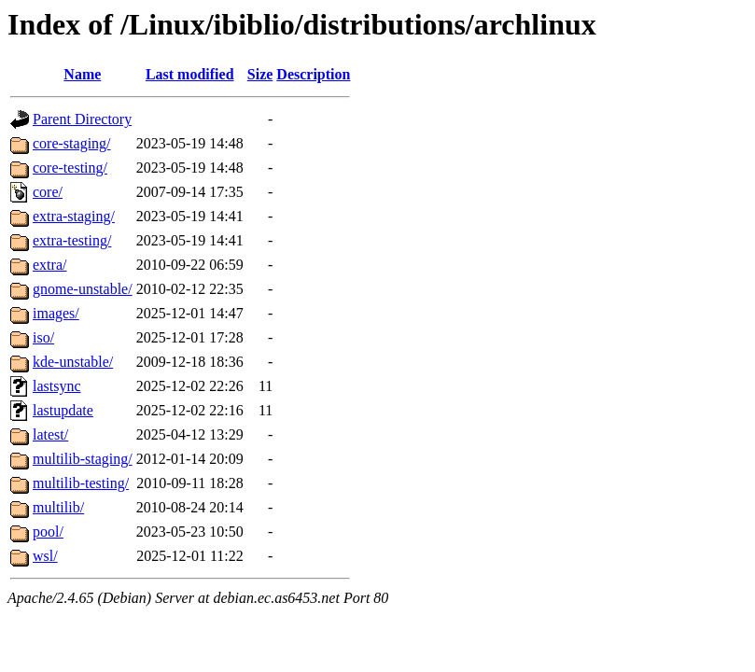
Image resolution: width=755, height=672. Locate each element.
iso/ (43, 337)
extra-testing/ (72, 240)
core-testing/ (70, 167)
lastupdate (63, 410)
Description (313, 74)
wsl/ (45, 556)
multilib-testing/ (81, 483)
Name (82, 74)
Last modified (190, 74)
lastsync (57, 386)
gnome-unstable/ (83, 289)
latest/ (50, 434)
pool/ (48, 531)
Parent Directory (82, 119)
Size (260, 74)
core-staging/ (72, 143)
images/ (56, 313)
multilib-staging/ (83, 459)
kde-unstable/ (73, 362)
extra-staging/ (74, 216)
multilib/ (58, 507)
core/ (48, 192)
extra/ (49, 265)
